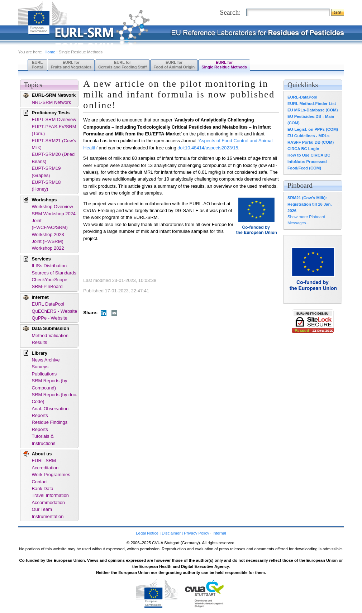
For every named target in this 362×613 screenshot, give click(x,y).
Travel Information (50, 495)
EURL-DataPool (302, 97)
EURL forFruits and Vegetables (71, 64)
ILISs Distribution (49, 265)
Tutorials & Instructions (44, 440)
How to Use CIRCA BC (308, 155)
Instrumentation (48, 516)
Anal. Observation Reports (50, 412)
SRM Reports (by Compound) (49, 384)
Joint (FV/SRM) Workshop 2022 (48, 245)
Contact (40, 481)
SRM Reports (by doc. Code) (54, 398)
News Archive (46, 360)
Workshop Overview (52, 206)
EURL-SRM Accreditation (45, 464)
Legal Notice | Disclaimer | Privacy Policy (172, 533)
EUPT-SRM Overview (54, 119)
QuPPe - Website (49, 318)
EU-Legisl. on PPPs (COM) (312, 129)
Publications (44, 374)
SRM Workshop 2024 (54, 213)
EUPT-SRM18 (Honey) (46, 185)
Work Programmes (51, 474)
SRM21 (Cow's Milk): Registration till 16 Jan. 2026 (309, 204)
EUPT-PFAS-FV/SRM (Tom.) (54, 130)
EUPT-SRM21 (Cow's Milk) (54, 144)
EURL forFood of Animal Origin (174, 64)
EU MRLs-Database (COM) (312, 110)
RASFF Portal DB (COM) (310, 142)
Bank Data (42, 488)
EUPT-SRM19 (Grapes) (46, 172)
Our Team (42, 509)
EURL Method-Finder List (311, 103)
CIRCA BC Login (303, 149)
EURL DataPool (48, 304)
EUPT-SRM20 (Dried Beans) (53, 158)
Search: (230, 12)
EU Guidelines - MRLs (308, 136)
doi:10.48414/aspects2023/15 (207, 147)
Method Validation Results (50, 339)
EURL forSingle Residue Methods (224, 64)
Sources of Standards (54, 273)
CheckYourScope (49, 279)
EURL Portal (37, 64)
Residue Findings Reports (50, 426)
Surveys (40, 366)
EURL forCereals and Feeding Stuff (122, 64)
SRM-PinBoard (47, 286)
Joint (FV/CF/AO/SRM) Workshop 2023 (50, 227)
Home (49, 52)
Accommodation (48, 502)
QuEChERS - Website (54, 311)
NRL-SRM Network (51, 102)
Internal (219, 533)
